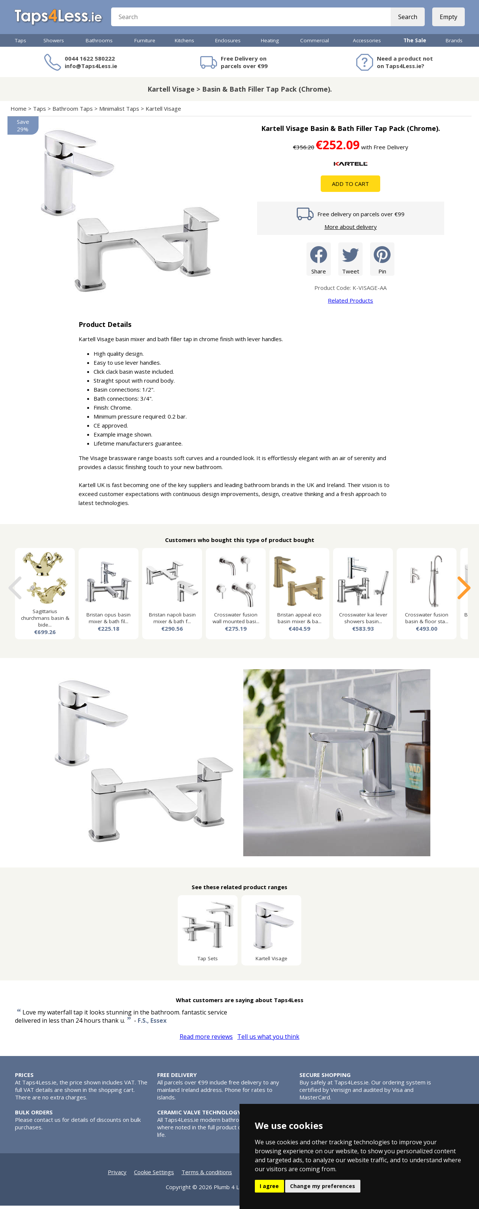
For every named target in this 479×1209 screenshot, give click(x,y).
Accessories (367, 43)
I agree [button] (269, 1186)
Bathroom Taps (72, 112)
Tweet (350, 262)
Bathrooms (99, 43)
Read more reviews (206, 1040)
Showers (53, 43)
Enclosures (228, 43)
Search (407, 19)
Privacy (117, 1175)
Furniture (144, 43)
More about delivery (350, 230)
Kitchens (184, 43)
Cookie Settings (154, 1175)
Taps (20, 43)
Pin (382, 262)
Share (318, 262)
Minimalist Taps (119, 112)
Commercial (314, 43)
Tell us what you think (268, 1040)
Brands (454, 43)
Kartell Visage (163, 112)
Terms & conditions (206, 1175)
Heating (270, 43)
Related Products (350, 303)
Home (18, 112)
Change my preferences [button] (322, 1186)
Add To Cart (350, 187)
